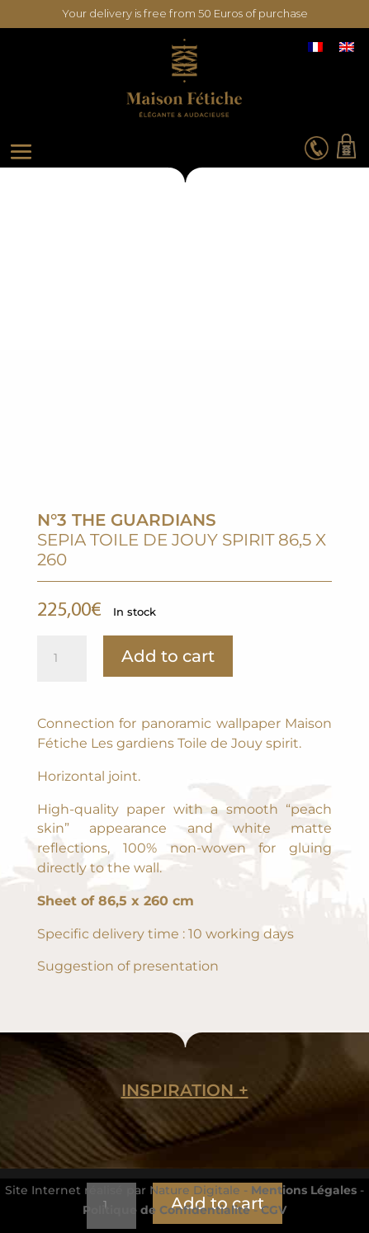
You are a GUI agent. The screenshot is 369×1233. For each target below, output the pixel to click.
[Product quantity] (62, 658)
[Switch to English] (346, 46)
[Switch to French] (315, 46)
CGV (273, 1209)
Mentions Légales (304, 1190)
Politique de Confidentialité (166, 1209)
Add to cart (168, 656)
